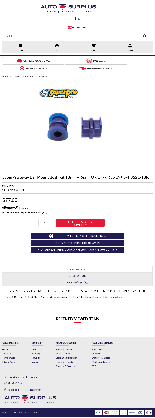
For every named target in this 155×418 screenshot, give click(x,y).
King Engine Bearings (112, 353)
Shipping (39, 345)
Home (5, 341)
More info (23, 199)
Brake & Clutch (70, 345)
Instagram (36, 381)
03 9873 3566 (16, 374)
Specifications (77, 267)
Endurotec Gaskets (111, 349)
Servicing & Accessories (74, 357)
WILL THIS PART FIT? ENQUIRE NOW (82, 227)
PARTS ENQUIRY (79, 27)
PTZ (104, 357)
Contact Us (40, 341)
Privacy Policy (8, 353)
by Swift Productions (131, 414)
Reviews (77, 274)
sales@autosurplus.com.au (23, 368)
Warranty (39, 353)
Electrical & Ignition (72, 353)
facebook (14, 381)
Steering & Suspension (74, 349)
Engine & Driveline (71, 341)
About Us (6, 345)
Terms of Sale (8, 349)
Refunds (39, 349)
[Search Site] (146, 35)
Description (77, 260)
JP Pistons (107, 345)
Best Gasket (108, 341)
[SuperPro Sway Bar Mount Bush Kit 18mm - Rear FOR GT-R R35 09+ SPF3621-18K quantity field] (46, 214)
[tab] (77, 260)
